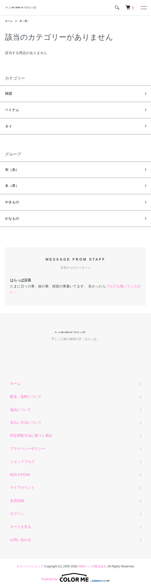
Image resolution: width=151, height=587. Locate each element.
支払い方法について (26, 422)
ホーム (9, 21)
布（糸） (12, 170)
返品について (20, 410)
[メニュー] (143, 7)
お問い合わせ (20, 540)
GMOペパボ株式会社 (92, 566)
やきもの (12, 202)
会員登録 (17, 501)
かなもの (12, 218)
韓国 (8, 93)
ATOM (25, 475)
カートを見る (20, 527)
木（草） (25, 21)
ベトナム (12, 110)
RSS (13, 475)
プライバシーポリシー (27, 449)
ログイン (17, 514)
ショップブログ (22, 462)
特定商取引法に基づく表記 (31, 435)
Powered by (75, 577)
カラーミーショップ (29, 566)
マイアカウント (22, 487)
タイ (8, 126)
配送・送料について (26, 397)
